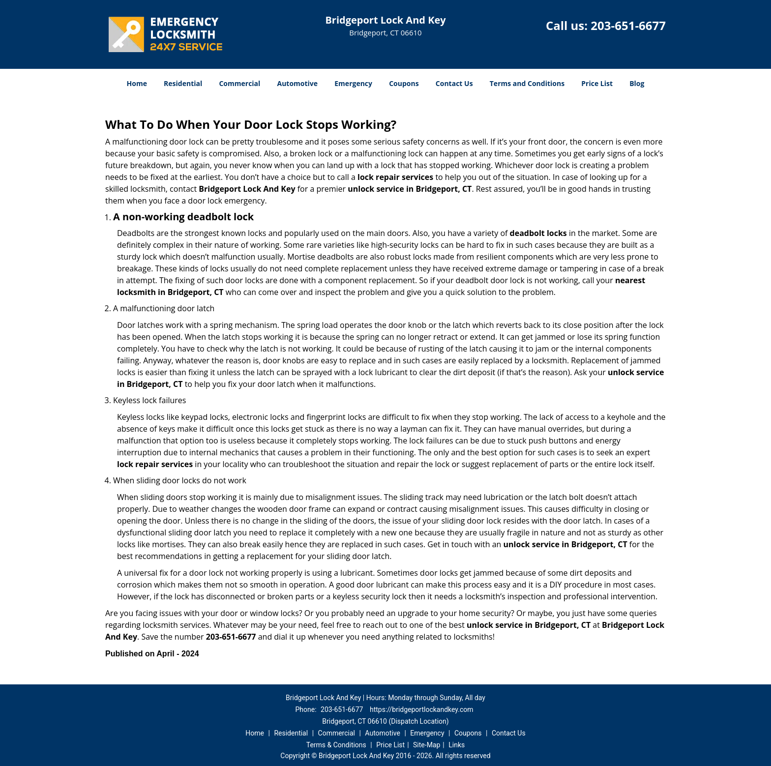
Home (137, 83)
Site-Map (426, 745)
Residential (183, 83)
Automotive (297, 83)
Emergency (353, 83)
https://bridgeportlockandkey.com (422, 709)
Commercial (239, 83)
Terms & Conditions (336, 745)
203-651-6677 (628, 25)
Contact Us (454, 83)
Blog (636, 83)
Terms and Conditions (527, 83)
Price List (597, 83)
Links (456, 745)
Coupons (403, 83)
